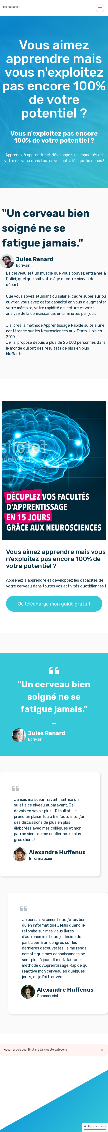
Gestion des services (95, 1127)
